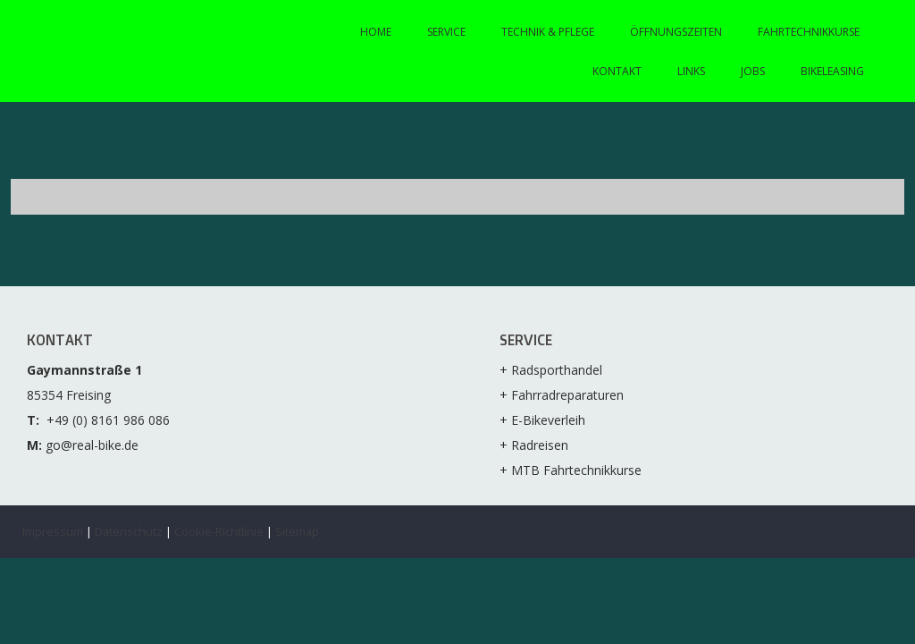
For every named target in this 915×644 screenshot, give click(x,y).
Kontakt (617, 71)
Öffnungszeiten (676, 31)
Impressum (52, 531)
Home (375, 31)
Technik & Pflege (547, 31)
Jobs (753, 71)
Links (691, 71)
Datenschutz (129, 531)
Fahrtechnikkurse (809, 31)
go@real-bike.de (92, 444)
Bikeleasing (832, 71)
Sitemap (297, 531)
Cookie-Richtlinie (219, 531)
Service (446, 31)
